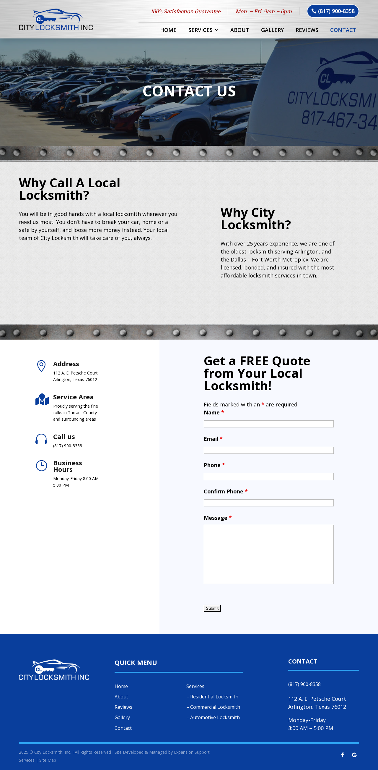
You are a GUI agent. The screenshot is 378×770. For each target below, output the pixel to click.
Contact (343, 30)
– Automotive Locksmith (213, 717)
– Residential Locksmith (212, 696)
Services (200, 30)
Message (218, 517)
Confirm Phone (226, 491)
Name (214, 412)
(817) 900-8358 (336, 10)
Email (213, 438)
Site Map (47, 760)
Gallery (272, 30)
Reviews (307, 30)
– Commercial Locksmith (213, 707)
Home (168, 30)
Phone (214, 465)
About (239, 30)
